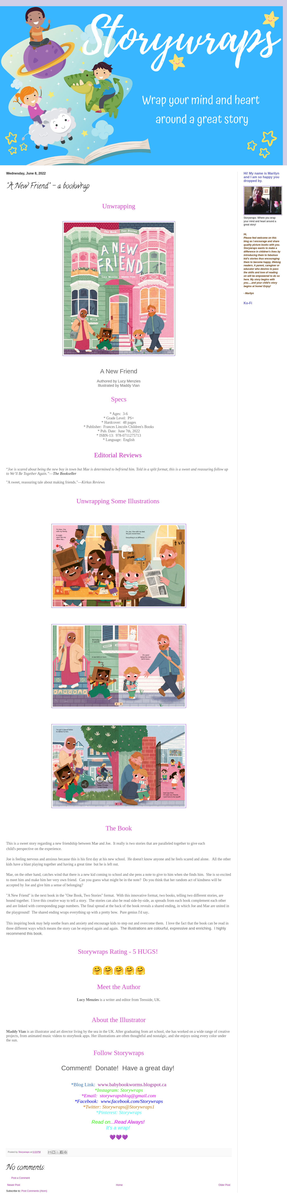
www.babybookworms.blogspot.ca (132, 1084)
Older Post (224, 1185)
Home (119, 1185)
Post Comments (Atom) (34, 1191)
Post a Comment (20, 1178)
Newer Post (13, 1185)
